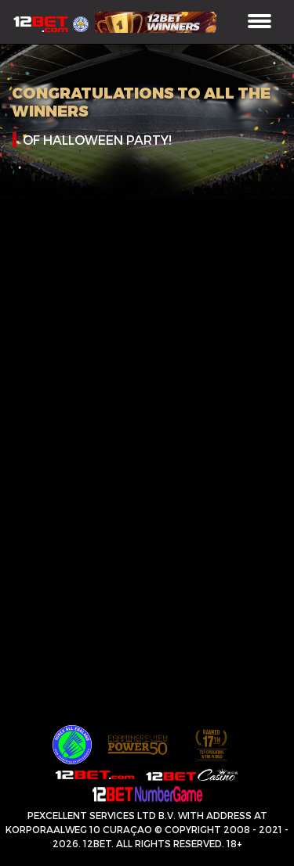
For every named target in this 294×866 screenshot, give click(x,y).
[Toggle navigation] (259, 22)
